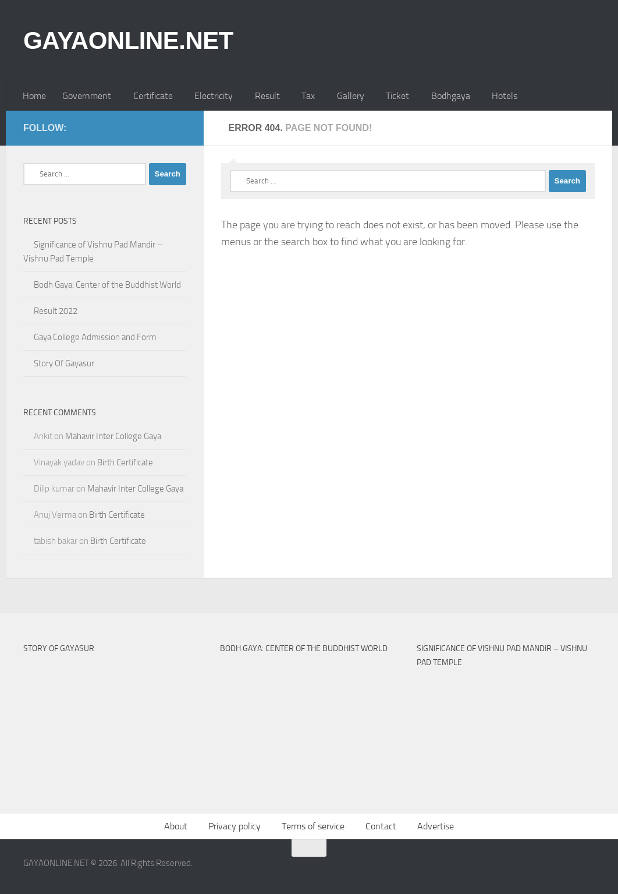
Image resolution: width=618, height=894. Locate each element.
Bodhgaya (450, 95)
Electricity (213, 95)
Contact (380, 826)
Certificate (153, 95)
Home (34, 95)
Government (86, 95)
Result (267, 95)
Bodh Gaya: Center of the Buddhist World (107, 285)
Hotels (504, 95)
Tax (308, 95)
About (175, 826)
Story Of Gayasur (64, 363)
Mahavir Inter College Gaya (113, 436)
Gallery (350, 95)
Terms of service (313, 826)
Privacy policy (234, 826)
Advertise (435, 826)
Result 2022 (55, 311)
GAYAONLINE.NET (128, 40)
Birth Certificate (125, 462)
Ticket (397, 95)
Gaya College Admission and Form (95, 337)
